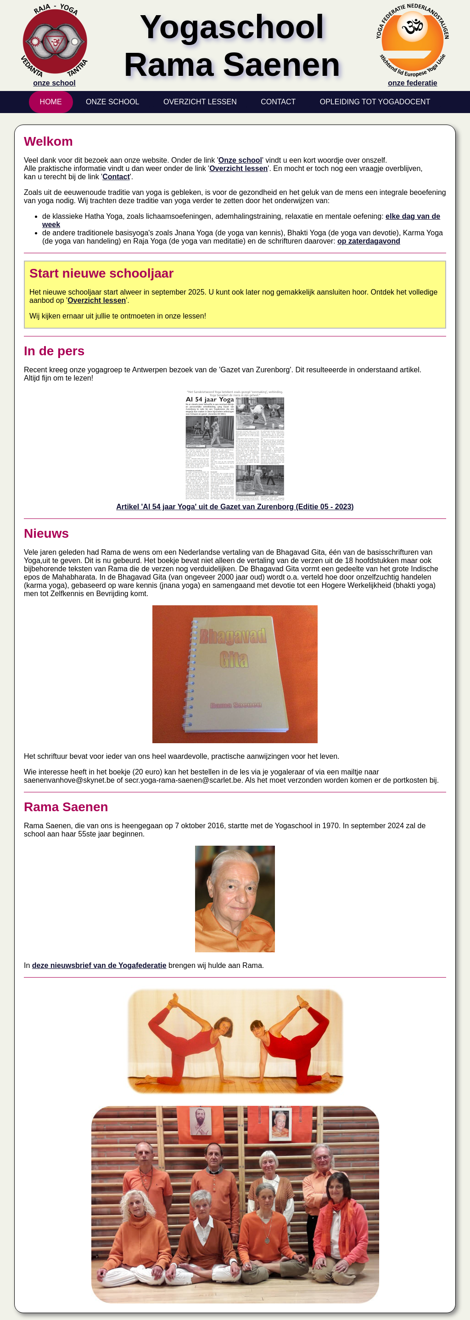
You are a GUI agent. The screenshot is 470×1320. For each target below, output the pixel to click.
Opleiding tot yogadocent (375, 102)
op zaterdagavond (368, 241)
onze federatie (412, 79)
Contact (278, 102)
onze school (54, 79)
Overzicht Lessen (200, 102)
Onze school (240, 160)
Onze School (112, 102)
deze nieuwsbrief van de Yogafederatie (99, 965)
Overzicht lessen (238, 168)
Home (51, 102)
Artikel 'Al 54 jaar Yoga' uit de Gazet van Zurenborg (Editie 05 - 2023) (234, 503)
